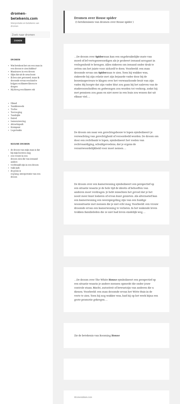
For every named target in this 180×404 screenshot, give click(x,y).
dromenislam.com (83, 397)
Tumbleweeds (17, 106)
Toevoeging (16, 112)
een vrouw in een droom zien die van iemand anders (24, 158)
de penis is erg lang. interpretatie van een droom (25, 173)
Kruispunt (15, 127)
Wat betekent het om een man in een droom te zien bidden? (26, 67)
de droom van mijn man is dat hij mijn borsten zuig (25, 151)
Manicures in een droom (23, 71)
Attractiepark (17, 124)
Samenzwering (18, 121)
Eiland (14, 103)
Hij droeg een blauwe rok (23, 89)
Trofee (14, 109)
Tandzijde (15, 115)
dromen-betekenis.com (24, 16)
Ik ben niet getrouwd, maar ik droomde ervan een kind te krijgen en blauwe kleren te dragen (25, 82)
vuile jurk (15, 167)
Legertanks (16, 130)
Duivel (14, 118)
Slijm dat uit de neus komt (23, 74)
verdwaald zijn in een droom (25, 164)
